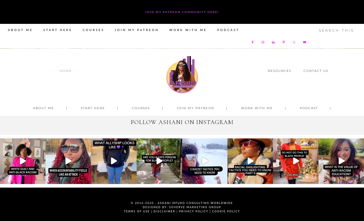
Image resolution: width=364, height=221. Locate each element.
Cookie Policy (226, 211)
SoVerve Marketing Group (195, 207)
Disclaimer (164, 211)
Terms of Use (137, 211)
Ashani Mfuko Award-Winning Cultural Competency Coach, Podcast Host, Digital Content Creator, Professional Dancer (182, 74)
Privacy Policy (193, 211)
